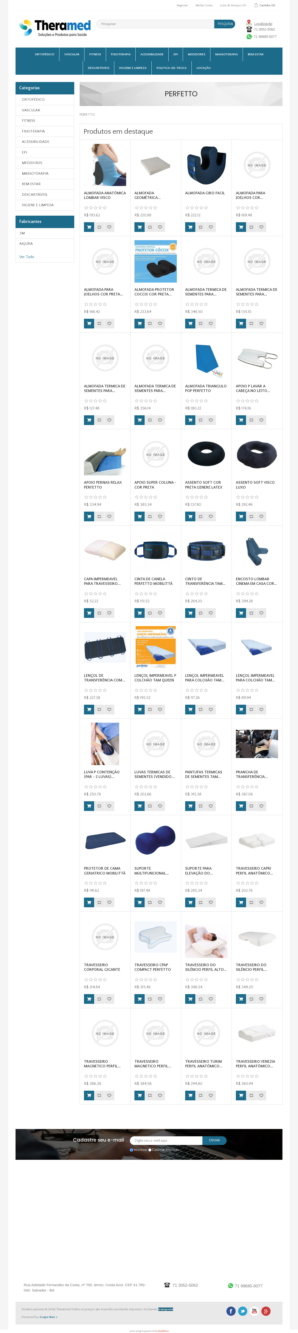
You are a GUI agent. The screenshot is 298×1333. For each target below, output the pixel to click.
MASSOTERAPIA (226, 54)
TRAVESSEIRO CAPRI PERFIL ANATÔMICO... (254, 870)
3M (22, 233)
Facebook (231, 1311)
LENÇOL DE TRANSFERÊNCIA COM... (104, 677)
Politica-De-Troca (172, 68)
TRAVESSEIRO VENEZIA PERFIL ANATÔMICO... (255, 1063)
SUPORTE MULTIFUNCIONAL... (151, 870)
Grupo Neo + (49, 1317)
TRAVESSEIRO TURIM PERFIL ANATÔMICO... (203, 1063)
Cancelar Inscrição (165, 1150)
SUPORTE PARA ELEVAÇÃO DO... (199, 870)
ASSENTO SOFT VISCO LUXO (255, 484)
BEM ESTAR (256, 54)
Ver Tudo (26, 257)
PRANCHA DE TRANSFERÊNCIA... (252, 774)
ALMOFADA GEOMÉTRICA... (147, 195)
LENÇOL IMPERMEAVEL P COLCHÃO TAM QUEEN (155, 677)
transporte (165, 1309)
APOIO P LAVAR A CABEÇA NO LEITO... (253, 388)
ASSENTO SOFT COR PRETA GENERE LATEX (203, 484)
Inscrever (141, 1150)
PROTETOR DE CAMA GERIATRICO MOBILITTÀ (104, 870)
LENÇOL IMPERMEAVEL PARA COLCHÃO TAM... (204, 677)
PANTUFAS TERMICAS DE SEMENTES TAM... (203, 774)
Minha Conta (204, 5)
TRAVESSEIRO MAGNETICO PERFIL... (102, 1063)
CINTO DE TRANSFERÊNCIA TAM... (205, 581)
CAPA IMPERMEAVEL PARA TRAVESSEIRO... (102, 581)
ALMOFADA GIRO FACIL (205, 193)
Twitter (242, 1311)
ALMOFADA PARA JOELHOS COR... (250, 195)
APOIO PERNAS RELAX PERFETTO (103, 484)
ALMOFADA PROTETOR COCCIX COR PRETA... (154, 291)
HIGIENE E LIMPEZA (133, 68)
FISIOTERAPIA (121, 54)
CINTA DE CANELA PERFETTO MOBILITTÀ (153, 581)
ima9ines (163, 1331)
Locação (204, 68)
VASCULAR (71, 54)
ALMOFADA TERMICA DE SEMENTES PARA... (206, 291)
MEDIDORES (196, 54)
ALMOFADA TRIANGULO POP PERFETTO (206, 388)
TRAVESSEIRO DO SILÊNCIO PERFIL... (251, 967)
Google (266, 1311)
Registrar (182, 5)
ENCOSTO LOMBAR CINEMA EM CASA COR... (256, 581)
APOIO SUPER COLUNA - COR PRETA (155, 484)
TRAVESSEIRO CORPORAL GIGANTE (102, 967)
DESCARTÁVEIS (98, 68)
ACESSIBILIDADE (152, 54)
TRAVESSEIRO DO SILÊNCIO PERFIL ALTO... (206, 967)
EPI (176, 54)
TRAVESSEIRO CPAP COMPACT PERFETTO (152, 967)
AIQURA (26, 244)
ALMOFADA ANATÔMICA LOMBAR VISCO (105, 195)
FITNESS (95, 54)
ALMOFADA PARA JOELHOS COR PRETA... (103, 291)
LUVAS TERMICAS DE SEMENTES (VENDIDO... (154, 774)
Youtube (254, 1311)
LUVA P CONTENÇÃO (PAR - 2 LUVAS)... (102, 774)
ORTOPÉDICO (44, 54)
